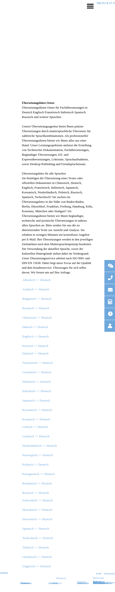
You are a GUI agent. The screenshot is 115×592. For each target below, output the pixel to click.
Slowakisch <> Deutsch (37, 509)
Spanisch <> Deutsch (35, 528)
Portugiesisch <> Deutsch (38, 474)
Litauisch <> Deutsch (35, 436)
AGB (98, 573)
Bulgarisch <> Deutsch (36, 298)
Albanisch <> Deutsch (36, 280)
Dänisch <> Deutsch (35, 327)
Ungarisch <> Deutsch (36, 566)
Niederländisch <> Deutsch (39, 445)
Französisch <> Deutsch (37, 363)
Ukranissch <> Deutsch (37, 557)
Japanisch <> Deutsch (36, 400)
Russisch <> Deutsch (35, 493)
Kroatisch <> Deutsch (36, 419)
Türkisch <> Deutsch (35, 547)
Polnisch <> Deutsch (35, 464)
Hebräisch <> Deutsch (36, 381)
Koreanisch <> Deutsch (37, 410)
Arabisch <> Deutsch (35, 289)
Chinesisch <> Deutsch (37, 317)
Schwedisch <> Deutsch (37, 500)
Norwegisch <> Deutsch (37, 455)
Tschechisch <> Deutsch (37, 538)
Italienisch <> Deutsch (36, 391)
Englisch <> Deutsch (35, 336)
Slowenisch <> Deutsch (37, 519)
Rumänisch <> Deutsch (37, 483)
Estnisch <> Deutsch (35, 346)
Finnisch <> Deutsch (35, 353)
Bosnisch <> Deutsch (35, 308)
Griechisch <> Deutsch (36, 372)
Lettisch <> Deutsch (35, 427)
